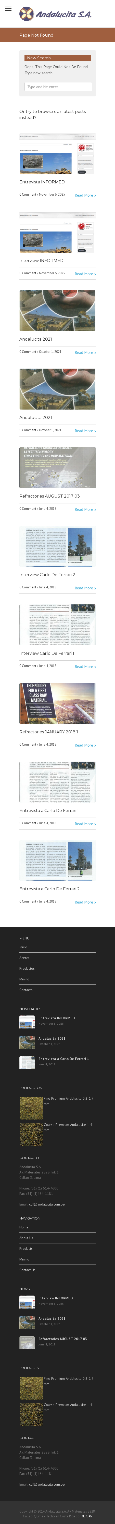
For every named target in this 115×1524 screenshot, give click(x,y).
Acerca (24, 957)
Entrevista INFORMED (42, 182)
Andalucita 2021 (35, 339)
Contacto (26, 990)
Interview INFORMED (41, 260)
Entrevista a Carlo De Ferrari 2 (49, 889)
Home (24, 1227)
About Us (26, 1238)
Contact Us (27, 1270)
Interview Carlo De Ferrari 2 (47, 574)
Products (26, 1248)
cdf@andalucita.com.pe (47, 1204)
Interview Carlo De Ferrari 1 (46, 653)
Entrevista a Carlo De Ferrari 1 (49, 810)
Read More (84, 195)
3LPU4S (86, 1516)
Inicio (23, 947)
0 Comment (27, 194)
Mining (24, 979)
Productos (27, 968)
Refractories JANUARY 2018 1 (48, 732)
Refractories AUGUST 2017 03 (49, 496)
